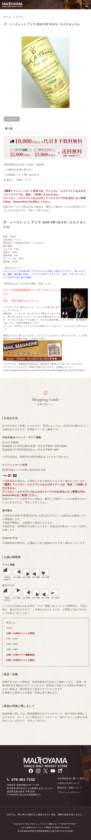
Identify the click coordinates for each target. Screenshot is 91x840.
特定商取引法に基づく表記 (71, 778)
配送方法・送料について (70, 787)
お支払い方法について (69, 783)
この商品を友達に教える (17, 169)
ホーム (7, 17)
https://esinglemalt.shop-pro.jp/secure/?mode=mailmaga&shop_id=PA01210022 (44, 370)
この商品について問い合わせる (21, 174)
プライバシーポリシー (69, 792)
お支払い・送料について (17, 180)
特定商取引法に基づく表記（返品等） (25, 164)
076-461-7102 (23, 780)
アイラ (19, 17)
